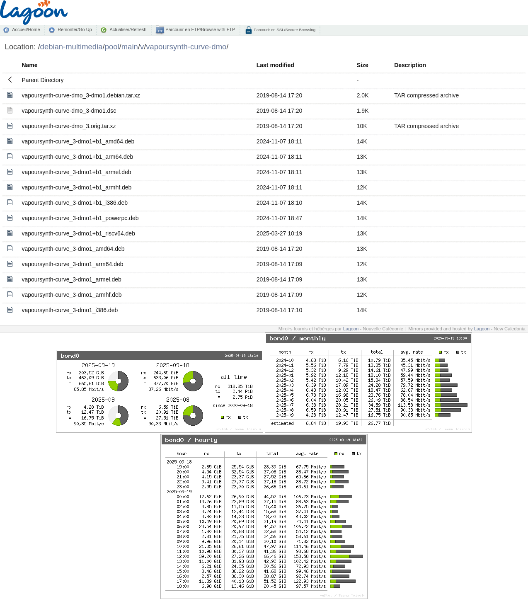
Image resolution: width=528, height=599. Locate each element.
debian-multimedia (71, 46)
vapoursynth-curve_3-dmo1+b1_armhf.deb (76, 187)
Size (362, 65)
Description (410, 65)
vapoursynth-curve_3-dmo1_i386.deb (70, 310)
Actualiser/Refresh (127, 29)
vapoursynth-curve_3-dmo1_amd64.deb (73, 248)
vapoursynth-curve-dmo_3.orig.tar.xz (69, 126)
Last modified (275, 65)
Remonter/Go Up (75, 29)
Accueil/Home (26, 29)
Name (29, 65)
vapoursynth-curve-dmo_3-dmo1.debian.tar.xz (81, 95)
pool (112, 46)
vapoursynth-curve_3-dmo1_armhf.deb (71, 294)
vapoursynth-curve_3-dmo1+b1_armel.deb (76, 172)
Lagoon (351, 328)
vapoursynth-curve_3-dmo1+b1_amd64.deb (78, 141)
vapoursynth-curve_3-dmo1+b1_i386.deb (75, 202)
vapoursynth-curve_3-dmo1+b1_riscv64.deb (78, 233)
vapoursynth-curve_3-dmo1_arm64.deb (72, 264)
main (129, 46)
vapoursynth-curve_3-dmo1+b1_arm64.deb (77, 156)
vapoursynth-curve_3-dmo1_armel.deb (71, 279)
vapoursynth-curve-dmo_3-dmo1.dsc (69, 110)
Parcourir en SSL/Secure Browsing (284, 29)
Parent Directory (42, 80)
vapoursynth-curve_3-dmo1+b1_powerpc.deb (80, 218)
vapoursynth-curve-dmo (186, 46)
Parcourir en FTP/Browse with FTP (199, 29)
